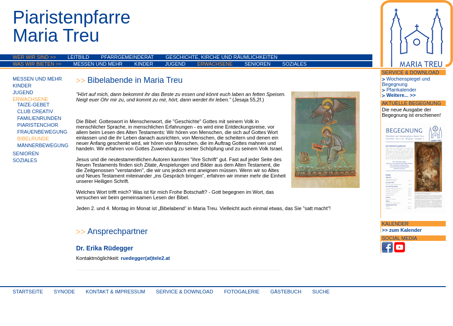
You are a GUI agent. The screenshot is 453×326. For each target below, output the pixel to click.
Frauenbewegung (42, 131)
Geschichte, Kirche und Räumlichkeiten (222, 57)
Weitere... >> (401, 95)
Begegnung (394, 84)
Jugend (175, 64)
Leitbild (78, 57)
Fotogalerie (242, 291)
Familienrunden (39, 118)
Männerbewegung (42, 145)
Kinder (144, 64)
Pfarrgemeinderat (127, 57)
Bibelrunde (33, 138)
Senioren (257, 64)
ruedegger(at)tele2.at (145, 258)
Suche (321, 291)
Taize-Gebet (33, 104)
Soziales (294, 64)
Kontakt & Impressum (115, 291)
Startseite (28, 291)
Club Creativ (35, 111)
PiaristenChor (37, 125)
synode (64, 291)
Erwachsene (214, 64)
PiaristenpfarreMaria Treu (71, 26)
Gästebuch (285, 291)
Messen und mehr (98, 64)
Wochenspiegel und (408, 79)
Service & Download (184, 291)
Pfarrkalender (401, 89)
